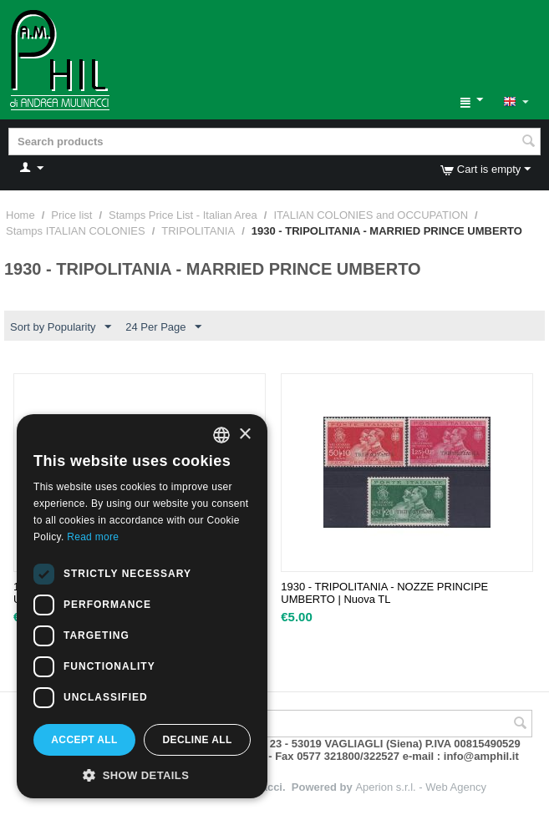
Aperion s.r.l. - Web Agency (420, 787)
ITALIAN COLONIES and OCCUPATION (370, 215)
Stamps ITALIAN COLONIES (75, 231)
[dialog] (142, 606)
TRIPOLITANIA (198, 231)
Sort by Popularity (60, 327)
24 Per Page (163, 327)
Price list (71, 215)
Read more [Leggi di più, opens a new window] (93, 537)
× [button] (244, 434)
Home (20, 215)
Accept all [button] (84, 740)
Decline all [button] (196, 740)
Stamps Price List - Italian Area (183, 215)
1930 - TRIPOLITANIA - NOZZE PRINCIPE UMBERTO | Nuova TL (384, 592)
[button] (142, 774)
